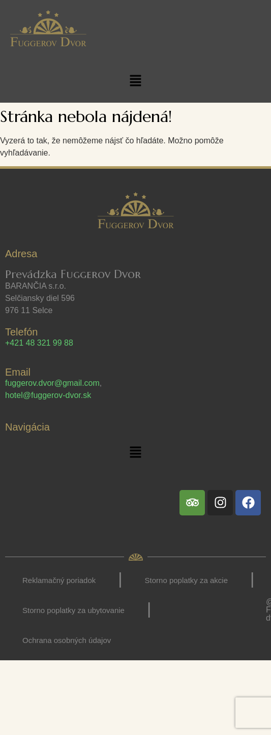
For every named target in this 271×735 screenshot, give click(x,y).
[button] (135, 81)
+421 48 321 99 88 (39, 343)
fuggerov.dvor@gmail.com (52, 383)
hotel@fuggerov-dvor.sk (48, 395)
